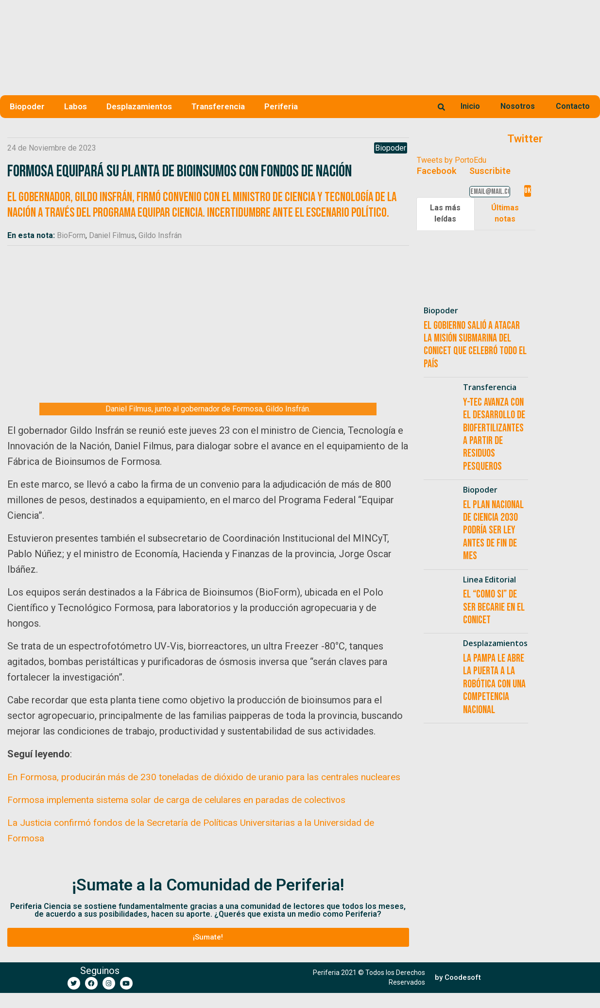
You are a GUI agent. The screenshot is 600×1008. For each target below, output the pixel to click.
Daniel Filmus (112, 235)
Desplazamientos (139, 106)
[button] (208, 952)
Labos (75, 106)
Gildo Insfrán (160, 235)
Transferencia (218, 106)
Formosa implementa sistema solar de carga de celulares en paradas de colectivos (185, 815)
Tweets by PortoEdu (451, 160)
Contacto (573, 106)
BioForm (71, 235)
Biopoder (27, 106)
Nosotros (517, 106)
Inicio (470, 106)
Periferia (281, 106)
